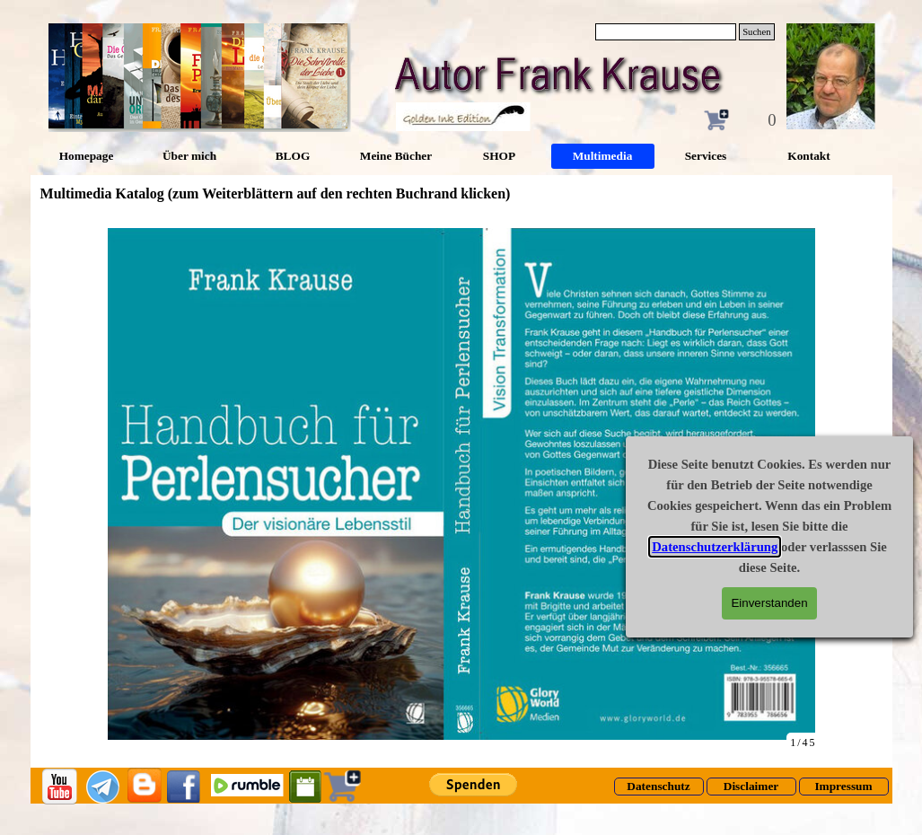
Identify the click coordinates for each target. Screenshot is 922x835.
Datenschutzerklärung (730, 547)
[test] (659, 786)
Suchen (756, 32)
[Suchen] (666, 31)
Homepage (86, 156)
